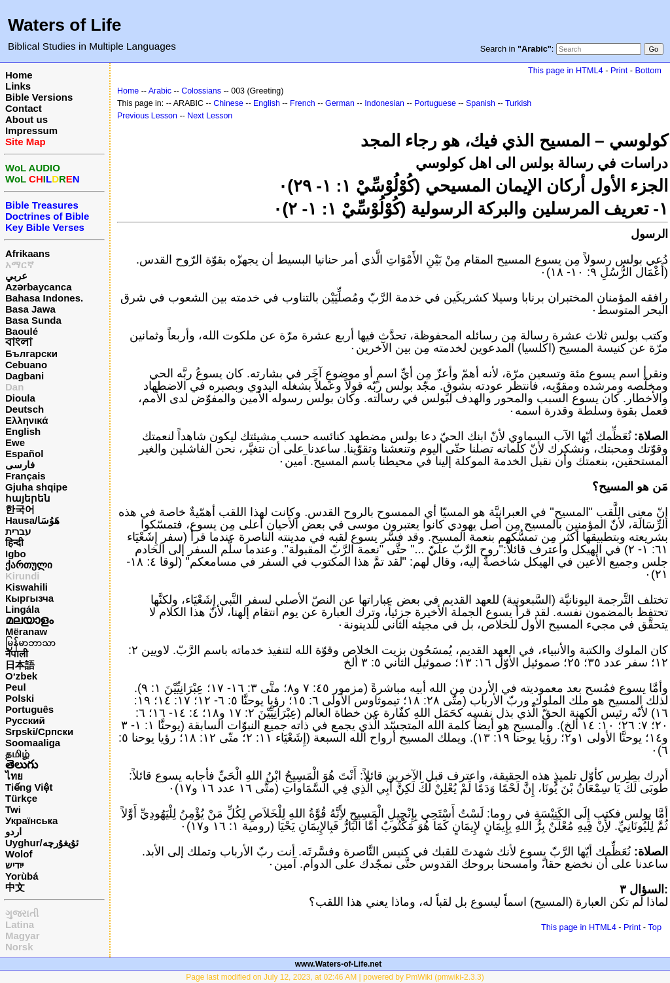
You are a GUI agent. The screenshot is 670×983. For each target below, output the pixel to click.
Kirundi (22, 575)
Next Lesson (209, 115)
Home (19, 74)
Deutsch (24, 409)
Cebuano (26, 364)
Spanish (480, 103)
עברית (18, 531)
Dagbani (24, 375)
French (302, 103)
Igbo (15, 553)
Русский (25, 720)
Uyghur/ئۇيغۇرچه (42, 842)
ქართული (28, 564)
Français (25, 475)
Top (654, 927)
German (340, 103)
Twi (13, 809)
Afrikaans (27, 253)
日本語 (20, 664)
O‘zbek (21, 675)
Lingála (22, 609)
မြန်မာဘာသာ (30, 642)
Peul (15, 687)
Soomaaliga (32, 742)
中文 (15, 887)
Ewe (15, 442)
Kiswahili (26, 587)
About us (26, 119)
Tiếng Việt (28, 787)
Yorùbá (22, 876)
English (23, 431)
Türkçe (21, 798)
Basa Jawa (30, 309)
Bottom (648, 70)
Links (18, 86)
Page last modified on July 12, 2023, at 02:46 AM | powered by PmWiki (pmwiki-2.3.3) (335, 977)
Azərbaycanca (38, 286)
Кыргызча (29, 598)
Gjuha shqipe (36, 486)
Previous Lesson (147, 115)
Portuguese (435, 103)
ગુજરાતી (22, 913)
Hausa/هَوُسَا (32, 520)
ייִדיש (14, 865)
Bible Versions (39, 97)
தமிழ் (17, 753)
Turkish (518, 103)
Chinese (228, 103)
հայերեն (27, 498)
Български (31, 353)
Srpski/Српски (39, 731)
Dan (14, 386)
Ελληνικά (26, 420)
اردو (13, 831)
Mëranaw (26, 631)
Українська (31, 820)
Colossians (201, 90)
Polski (19, 698)
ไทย (14, 776)
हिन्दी (14, 542)
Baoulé (21, 331)
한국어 (20, 509)
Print (618, 70)
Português (29, 709)
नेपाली (16, 653)
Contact (23, 108)
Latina (19, 924)
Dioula (20, 398)
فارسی (20, 464)
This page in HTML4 (565, 70)
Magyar (22, 935)
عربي (16, 275)
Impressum (31, 130)
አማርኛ (19, 264)
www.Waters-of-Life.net (338, 964)
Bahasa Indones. (44, 297)
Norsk (19, 946)
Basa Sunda (33, 320)
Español (24, 453)
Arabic (160, 90)
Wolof (18, 853)
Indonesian (384, 103)
